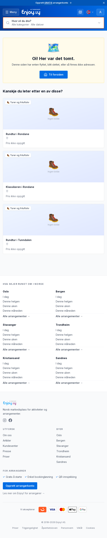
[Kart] (80, 12)
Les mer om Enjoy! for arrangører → (24, 493)
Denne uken (10, 306)
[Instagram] (4, 420)
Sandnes (61, 358)
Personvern (67, 528)
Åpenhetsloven (49, 528)
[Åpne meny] (11, 12)
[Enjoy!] (53, 403)
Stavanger (9, 324)
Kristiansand (11, 358)
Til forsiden (53, 74)
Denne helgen (11, 301)
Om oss (7, 435)
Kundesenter (10, 445)
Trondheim (63, 324)
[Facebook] (10, 420)
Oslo (6, 291)
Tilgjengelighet (30, 528)
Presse (7, 451)
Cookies (90, 528)
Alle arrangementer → (16, 316)
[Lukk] (103, 2)
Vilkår (79, 528)
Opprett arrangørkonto (20, 485)
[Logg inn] (100, 12)
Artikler (7, 440)
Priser (6, 456)
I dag (6, 296)
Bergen (60, 291)
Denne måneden (12, 310)
